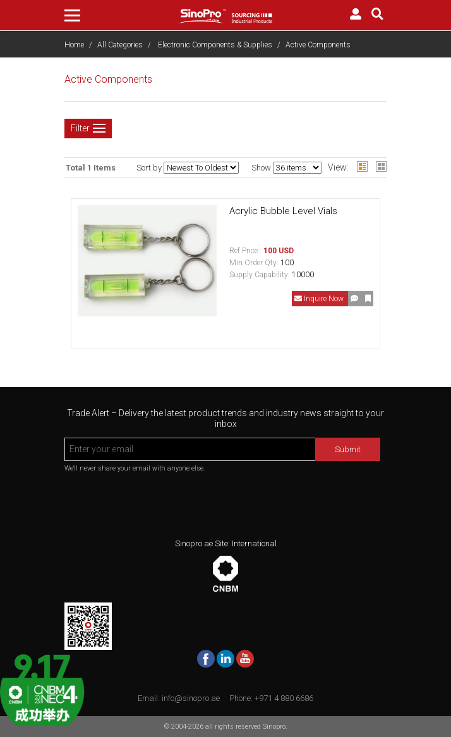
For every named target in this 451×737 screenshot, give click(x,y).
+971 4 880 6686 (284, 698)
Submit (348, 449)
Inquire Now (320, 298)
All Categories (120, 44)
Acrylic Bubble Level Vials (283, 211)
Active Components (318, 44)
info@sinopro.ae (191, 698)
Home (74, 44)
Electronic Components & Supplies (215, 44)
